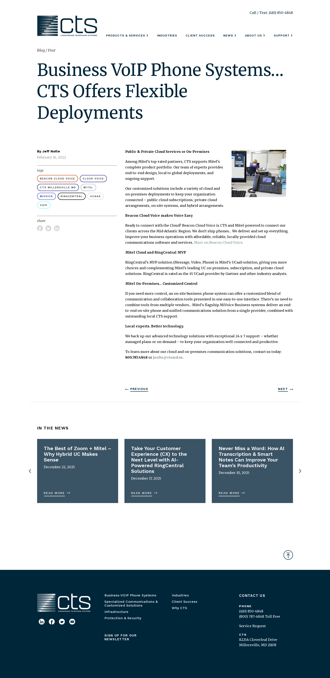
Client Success (200, 35)
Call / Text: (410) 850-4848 (271, 13)
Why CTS (179, 608)
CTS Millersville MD (58, 187)
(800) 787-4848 (251, 616)
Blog (41, 50)
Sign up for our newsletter (120, 637)
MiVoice (46, 196)
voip (44, 205)
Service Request (252, 626)
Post (51, 50)
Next (283, 389)
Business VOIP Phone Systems (130, 595)
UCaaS (95, 196)
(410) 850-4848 (251, 611)
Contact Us (252, 595)
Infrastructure (116, 612)
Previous (139, 389)
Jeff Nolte (51, 151)
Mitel (88, 187)
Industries (167, 35)
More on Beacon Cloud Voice (218, 242)
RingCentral (72, 196)
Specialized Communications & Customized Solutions (131, 603)
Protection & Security (122, 618)
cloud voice (93, 178)
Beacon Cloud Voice (57, 178)
